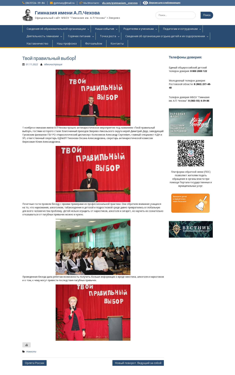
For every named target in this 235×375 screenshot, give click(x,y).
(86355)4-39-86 (35, 3)
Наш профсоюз (67, 43)
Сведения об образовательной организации (56, 29)
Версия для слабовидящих (162, 2)
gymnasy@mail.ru (64, 3)
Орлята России (34, 363)
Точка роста (108, 36)
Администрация (53, 64)
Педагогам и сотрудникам (180, 29)
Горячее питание (79, 36)
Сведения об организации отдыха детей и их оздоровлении (165, 36)
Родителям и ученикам (138, 29)
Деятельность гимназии (43, 36)
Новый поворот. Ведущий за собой (138, 363)
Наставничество (37, 43)
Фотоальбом (93, 43)
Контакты (117, 43)
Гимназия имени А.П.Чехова (67, 13)
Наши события (104, 29)
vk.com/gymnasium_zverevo (120, 3)
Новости (31, 351)
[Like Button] (26, 344)
